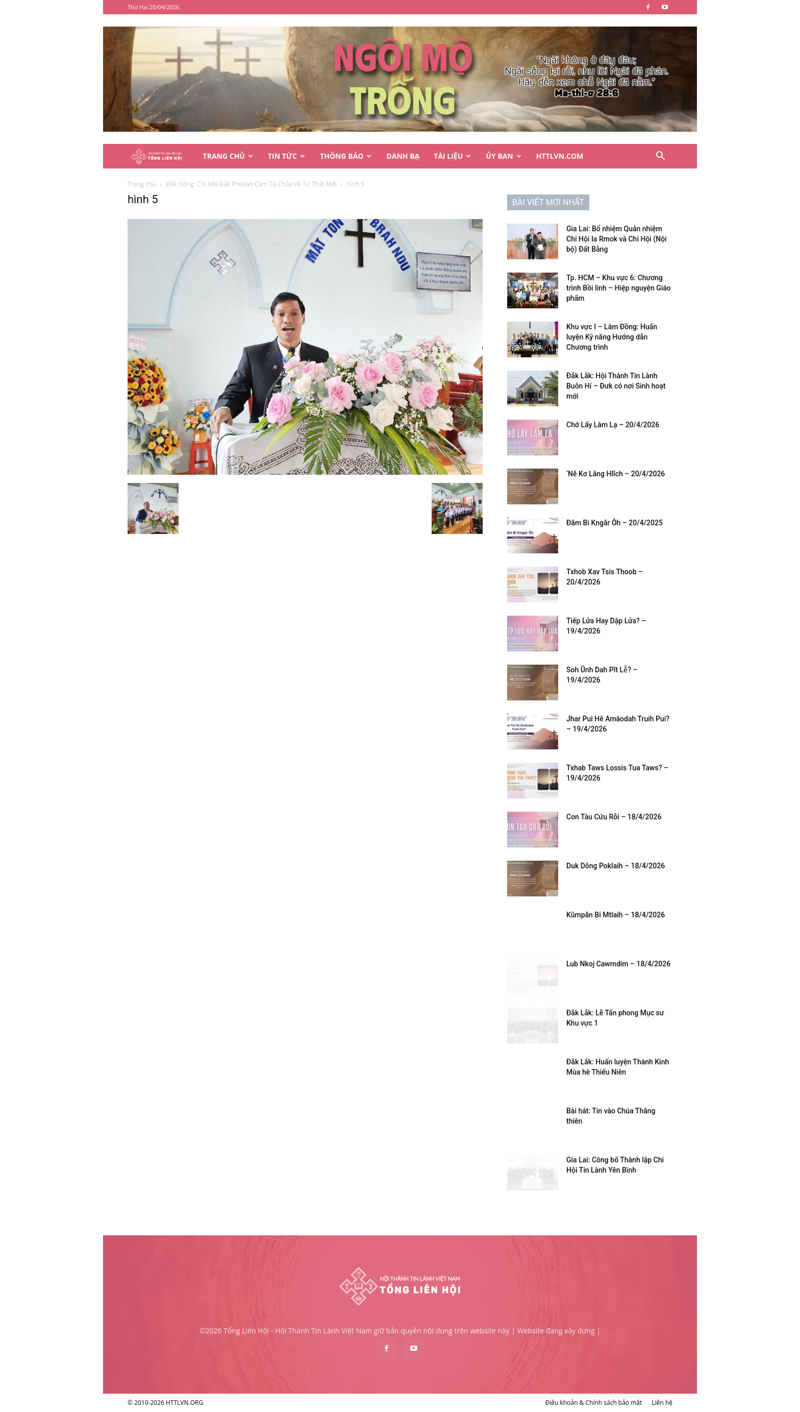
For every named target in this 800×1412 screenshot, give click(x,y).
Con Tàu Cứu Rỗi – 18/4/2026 (613, 817)
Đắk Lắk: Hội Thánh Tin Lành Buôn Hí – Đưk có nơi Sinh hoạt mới (616, 386)
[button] (660, 157)
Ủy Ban (503, 156)
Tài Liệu (452, 156)
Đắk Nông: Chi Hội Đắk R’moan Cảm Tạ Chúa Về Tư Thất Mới (251, 184)
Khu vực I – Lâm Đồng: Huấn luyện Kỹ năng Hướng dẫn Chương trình (611, 337)
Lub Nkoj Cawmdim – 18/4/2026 (618, 964)
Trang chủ (142, 184)
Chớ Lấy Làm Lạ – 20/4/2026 (612, 425)
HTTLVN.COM (560, 156)
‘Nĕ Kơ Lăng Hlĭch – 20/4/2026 (615, 474)
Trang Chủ (228, 156)
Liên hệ (662, 1402)
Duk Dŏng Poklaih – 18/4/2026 (615, 866)
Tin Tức (286, 156)
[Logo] (162, 156)
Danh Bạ (402, 156)
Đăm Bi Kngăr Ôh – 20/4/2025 (614, 523)
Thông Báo (345, 156)
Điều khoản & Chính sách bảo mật (593, 1402)
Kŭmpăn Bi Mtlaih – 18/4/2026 (615, 915)
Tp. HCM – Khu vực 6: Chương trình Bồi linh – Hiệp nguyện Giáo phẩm (618, 288)
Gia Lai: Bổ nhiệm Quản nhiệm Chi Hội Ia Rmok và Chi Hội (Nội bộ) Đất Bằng (616, 239)
